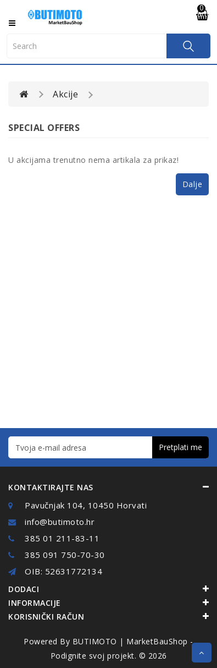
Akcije (65, 94)
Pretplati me (180, 447)
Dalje (192, 184)
